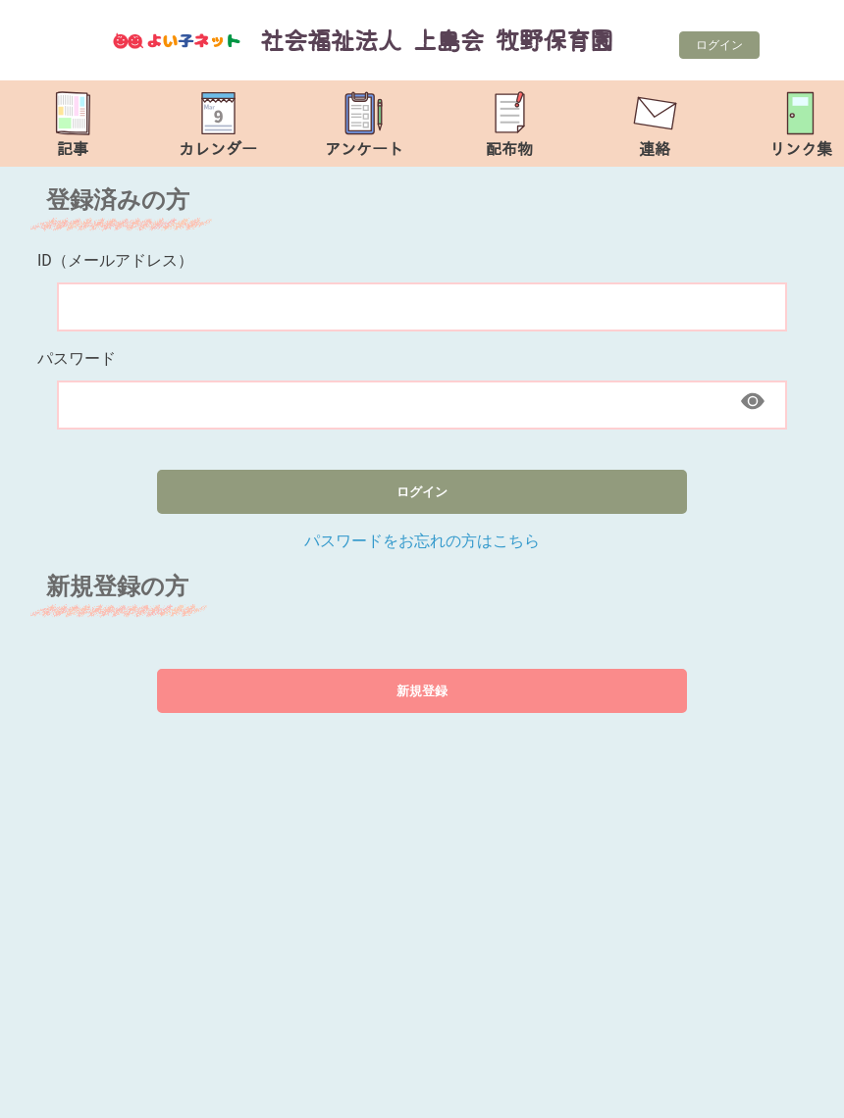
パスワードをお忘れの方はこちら (422, 541)
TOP (797, 1093)
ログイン (719, 45)
